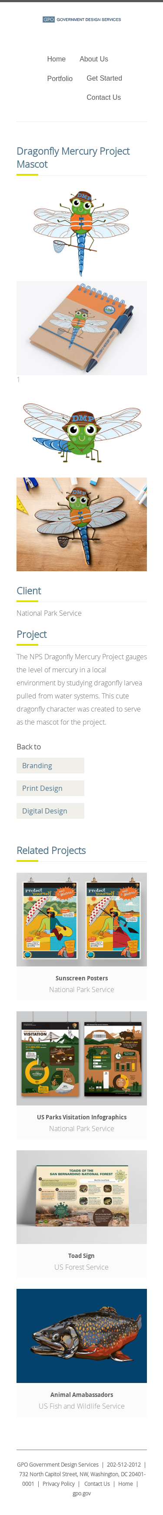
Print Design (42, 788)
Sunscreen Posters (82, 978)
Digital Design (44, 811)
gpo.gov (82, 1493)
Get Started (104, 78)
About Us (94, 59)
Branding (37, 765)
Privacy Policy (59, 1483)
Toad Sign (81, 1256)
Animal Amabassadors (81, 1395)
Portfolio (60, 78)
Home (56, 59)
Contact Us (103, 97)
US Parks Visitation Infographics (81, 1117)
